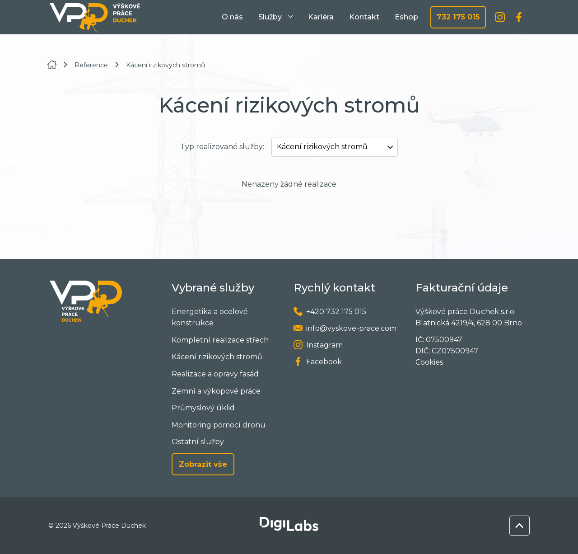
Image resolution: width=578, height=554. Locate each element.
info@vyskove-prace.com (351, 328)
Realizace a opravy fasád (215, 374)
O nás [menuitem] (232, 17)
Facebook (324, 361)
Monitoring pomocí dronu (219, 425)
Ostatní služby (198, 441)
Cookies (429, 362)
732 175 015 (458, 17)
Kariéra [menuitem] (321, 17)
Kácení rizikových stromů (217, 356)
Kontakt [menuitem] (364, 17)
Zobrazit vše (203, 464)
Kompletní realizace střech (220, 340)
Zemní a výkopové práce (216, 391)
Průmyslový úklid (203, 408)
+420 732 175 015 (336, 311)
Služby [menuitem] (271, 17)
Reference (91, 65)
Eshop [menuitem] (406, 17)
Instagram (324, 345)
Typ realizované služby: (222, 146)
